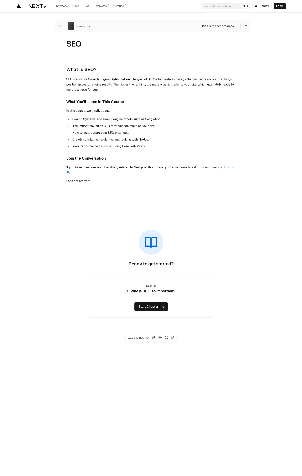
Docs (75, 6)
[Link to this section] (98, 69)
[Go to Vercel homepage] (18, 6)
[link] (262, 6)
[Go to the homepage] (37, 6)
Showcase (61, 6)
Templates (100, 6)
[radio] (154, 338)
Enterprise (118, 6)
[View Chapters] (59, 26)
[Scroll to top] (246, 26)
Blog (86, 6)
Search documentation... (226, 6)
